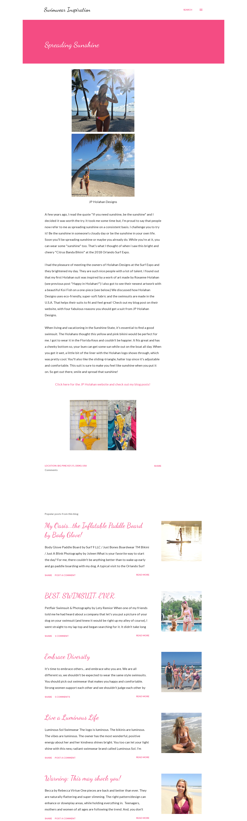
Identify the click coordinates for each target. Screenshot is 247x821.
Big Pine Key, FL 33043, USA (72, 465)
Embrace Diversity (67, 656)
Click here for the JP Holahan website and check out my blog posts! (102, 384)
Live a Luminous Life (72, 717)
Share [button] (157, 465)
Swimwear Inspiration (67, 9)
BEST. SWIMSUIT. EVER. (80, 596)
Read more (142, 574)
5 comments (62, 696)
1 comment (62, 636)
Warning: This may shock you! (83, 778)
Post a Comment (65, 575)
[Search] (187, 10)
